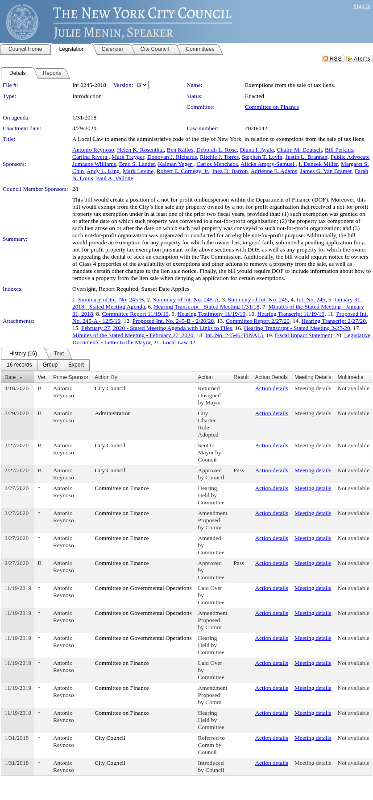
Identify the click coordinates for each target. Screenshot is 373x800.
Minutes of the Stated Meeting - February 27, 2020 (132, 335)
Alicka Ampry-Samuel (268, 164)
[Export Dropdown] (76, 365)
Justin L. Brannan (306, 156)
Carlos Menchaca (217, 164)
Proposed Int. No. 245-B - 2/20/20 (173, 321)
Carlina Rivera (90, 156)
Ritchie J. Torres (219, 156)
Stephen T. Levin (262, 156)
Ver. (42, 377)
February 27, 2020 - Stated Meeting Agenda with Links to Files (156, 328)
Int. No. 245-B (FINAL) (234, 335)
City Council (110, 388)
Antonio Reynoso (93, 149)
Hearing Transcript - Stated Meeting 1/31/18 (207, 306)
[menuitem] (19, 365)
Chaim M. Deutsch (299, 149)
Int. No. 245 (311, 299)
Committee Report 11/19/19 (135, 313)
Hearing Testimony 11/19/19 (211, 313)
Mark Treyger (128, 156)
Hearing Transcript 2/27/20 (334, 321)
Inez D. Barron (230, 171)
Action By (106, 377)
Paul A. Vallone (114, 178)
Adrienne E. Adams (273, 171)
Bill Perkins (339, 149)
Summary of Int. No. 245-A (186, 299)
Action (205, 377)
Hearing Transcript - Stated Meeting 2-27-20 (297, 328)
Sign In (362, 5)
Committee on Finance (272, 106)
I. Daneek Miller (318, 164)
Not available (353, 388)
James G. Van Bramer (326, 171)
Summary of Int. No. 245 (258, 299)
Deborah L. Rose (216, 149)
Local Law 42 (178, 342)
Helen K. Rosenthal (140, 149)
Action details (271, 388)
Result (241, 377)
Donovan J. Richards (172, 156)
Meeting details (313, 388)
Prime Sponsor (70, 377)
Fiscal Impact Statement (303, 335)
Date (10, 377)
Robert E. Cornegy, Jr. (183, 171)
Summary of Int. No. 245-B (111, 299)
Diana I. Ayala (257, 149)
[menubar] (45, 365)
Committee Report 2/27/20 (258, 321)
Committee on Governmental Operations (143, 588)
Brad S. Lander (137, 164)
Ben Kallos (180, 149)
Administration (113, 413)
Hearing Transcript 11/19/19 (291, 313)
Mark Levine (138, 171)
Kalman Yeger (176, 164)
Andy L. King (103, 171)
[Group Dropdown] (50, 365)
